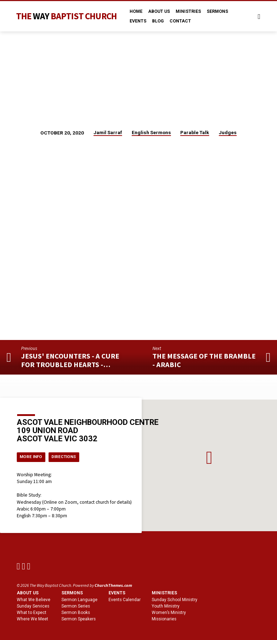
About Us (159, 11)
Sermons (217, 11)
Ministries (188, 11)
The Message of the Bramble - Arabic (204, 360)
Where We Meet (32, 618)
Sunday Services (33, 606)
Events (138, 21)
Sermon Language (79, 600)
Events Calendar (125, 600)
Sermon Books (75, 612)
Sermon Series (75, 606)
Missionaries (164, 618)
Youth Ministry (166, 606)
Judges (228, 132)
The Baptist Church (66, 16)
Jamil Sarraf (108, 132)
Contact (180, 21)
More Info (32, 456)
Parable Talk (194, 132)
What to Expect (31, 612)
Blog (158, 21)
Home (136, 11)
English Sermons (151, 132)
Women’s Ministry (169, 612)
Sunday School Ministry (174, 600)
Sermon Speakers (78, 618)
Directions (67, 456)
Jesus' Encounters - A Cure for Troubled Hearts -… (70, 360)
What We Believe (33, 600)
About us (28, 592)
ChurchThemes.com (113, 585)
